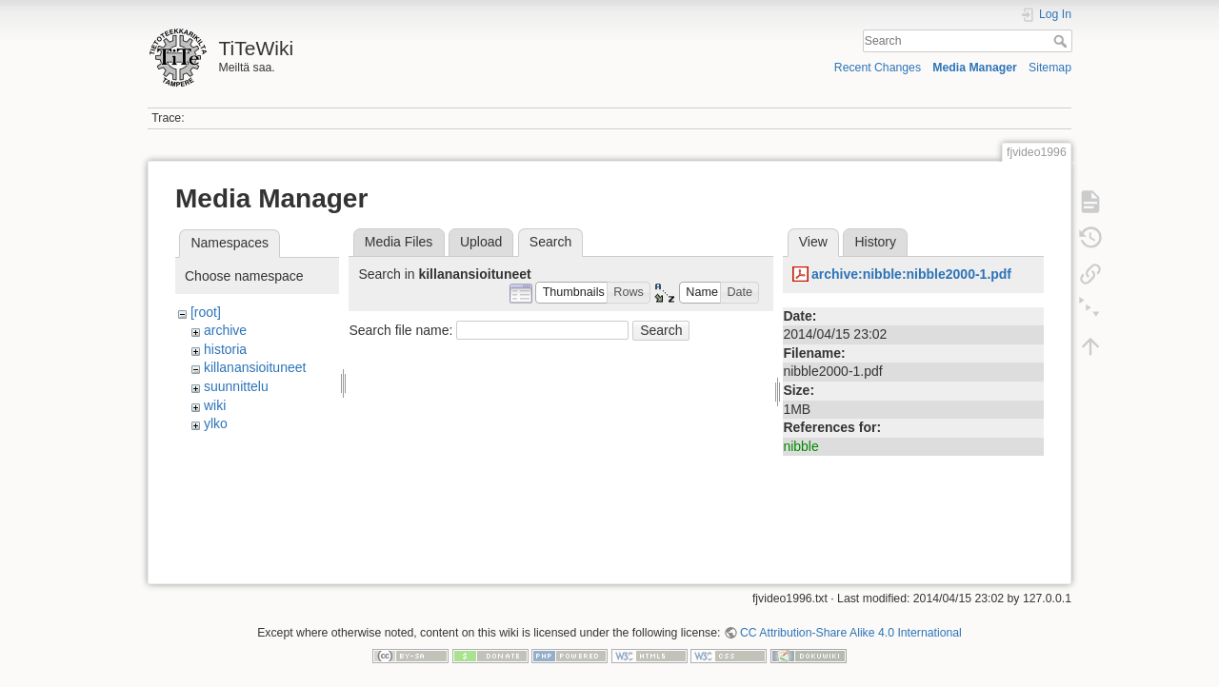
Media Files (399, 241)
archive (225, 330)
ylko (216, 423)
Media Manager (974, 67)
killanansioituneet (255, 367)
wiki (215, 405)
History (875, 241)
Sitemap (1050, 67)
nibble (800, 446)
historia (225, 349)
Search (1062, 41)
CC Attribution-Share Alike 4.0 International (851, 624)
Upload (481, 241)
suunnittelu (236, 386)
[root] (205, 312)
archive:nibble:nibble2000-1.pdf (911, 274)
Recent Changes (877, 67)
